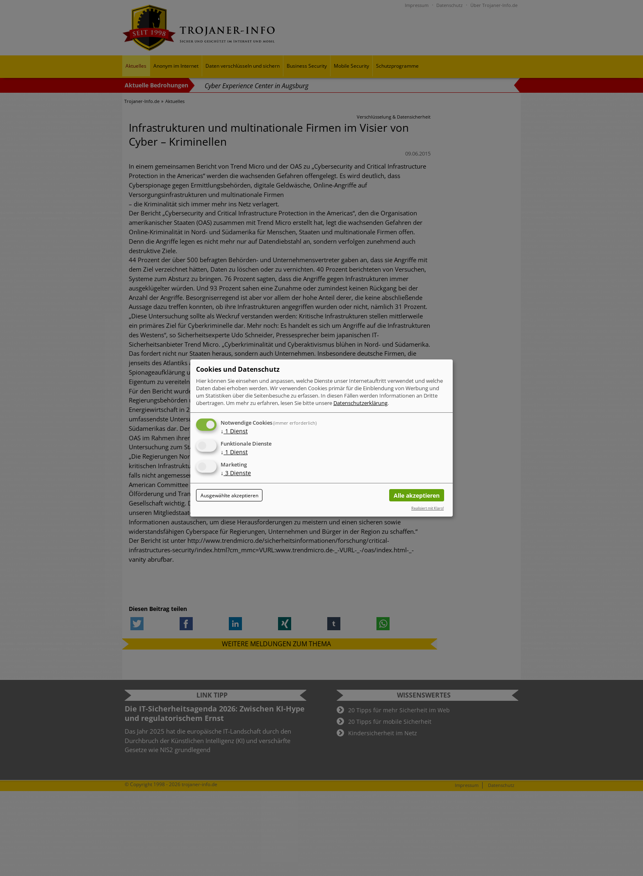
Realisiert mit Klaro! (427, 508)
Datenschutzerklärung (360, 403)
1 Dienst (234, 431)
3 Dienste (236, 473)
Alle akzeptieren (417, 495)
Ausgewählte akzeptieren (229, 495)
